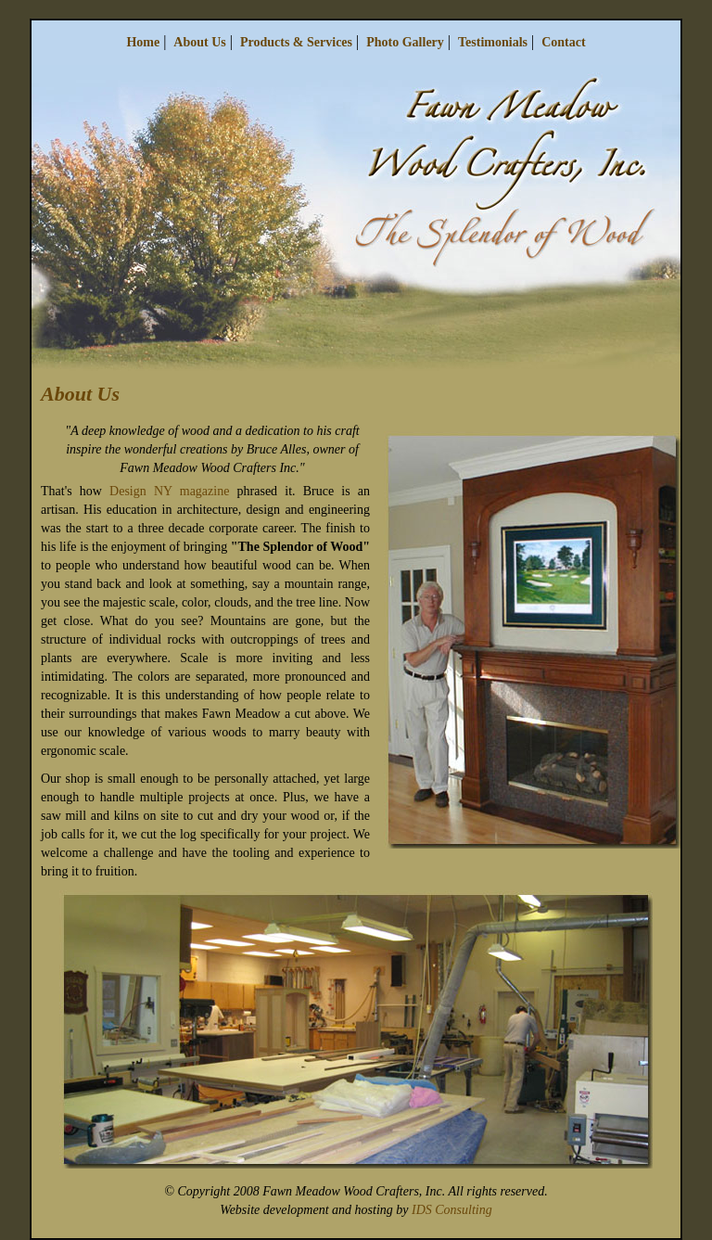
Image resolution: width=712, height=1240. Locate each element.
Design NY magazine (169, 491)
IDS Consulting (452, 1210)
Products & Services (296, 42)
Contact (563, 42)
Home (142, 42)
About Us (199, 42)
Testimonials (493, 42)
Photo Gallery (405, 42)
